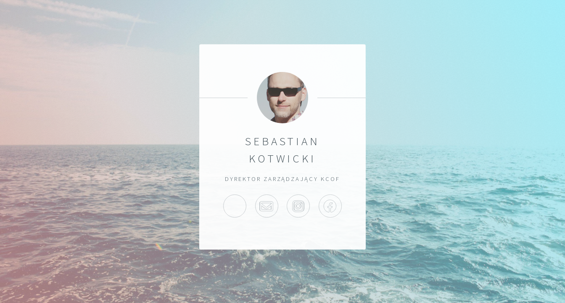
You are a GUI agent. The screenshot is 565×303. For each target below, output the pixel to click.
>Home (234, 206)
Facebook (330, 206)
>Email (266, 206)
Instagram (298, 206)
